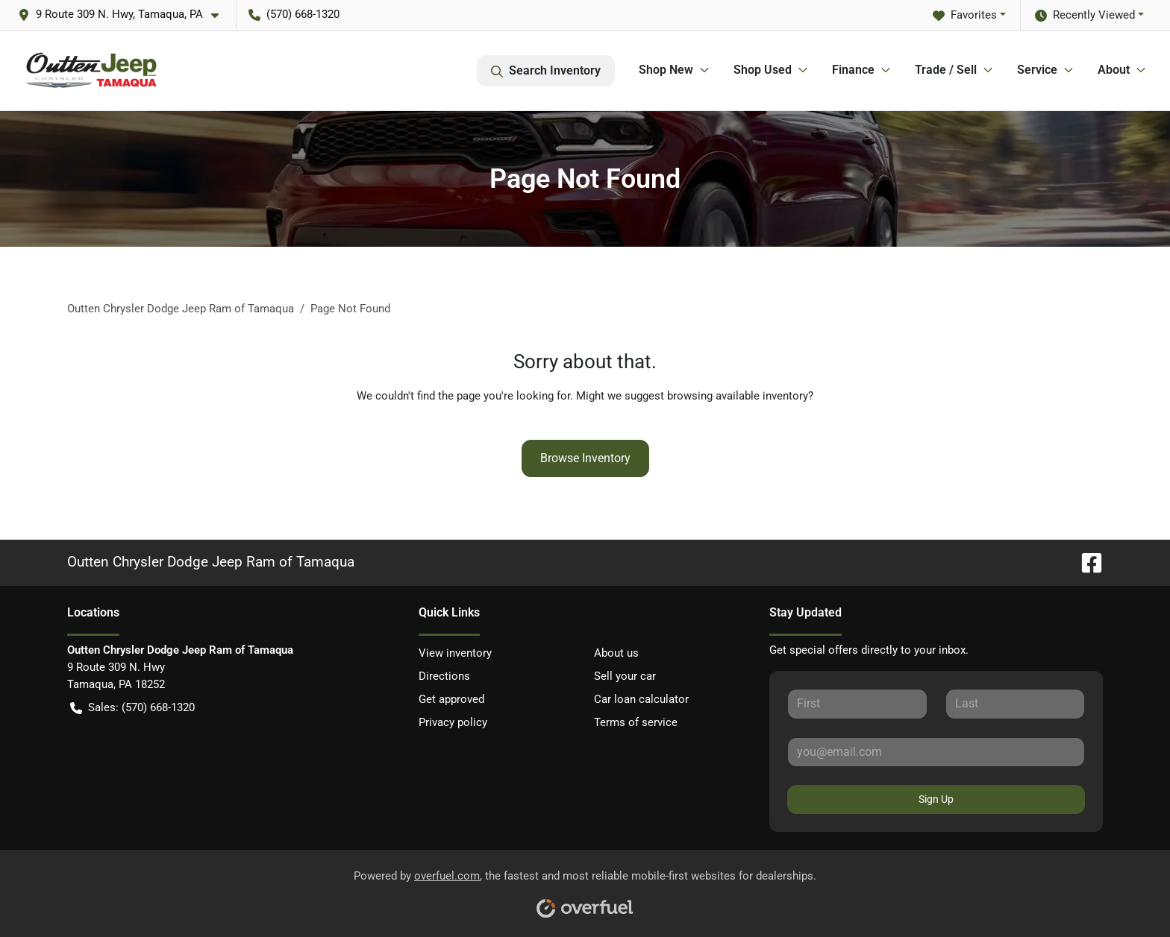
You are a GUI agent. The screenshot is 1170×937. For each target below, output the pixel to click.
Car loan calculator (641, 699)
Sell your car (625, 676)
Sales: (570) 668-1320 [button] (132, 707)
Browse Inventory (585, 458)
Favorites (965, 15)
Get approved (451, 699)
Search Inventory (546, 71)
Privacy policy (453, 722)
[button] (124, 14)
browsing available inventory (737, 396)
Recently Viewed (1085, 15)
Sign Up (936, 799)
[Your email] (936, 752)
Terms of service (636, 722)
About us (616, 653)
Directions (444, 676)
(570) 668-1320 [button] (294, 14)
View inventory (455, 653)
